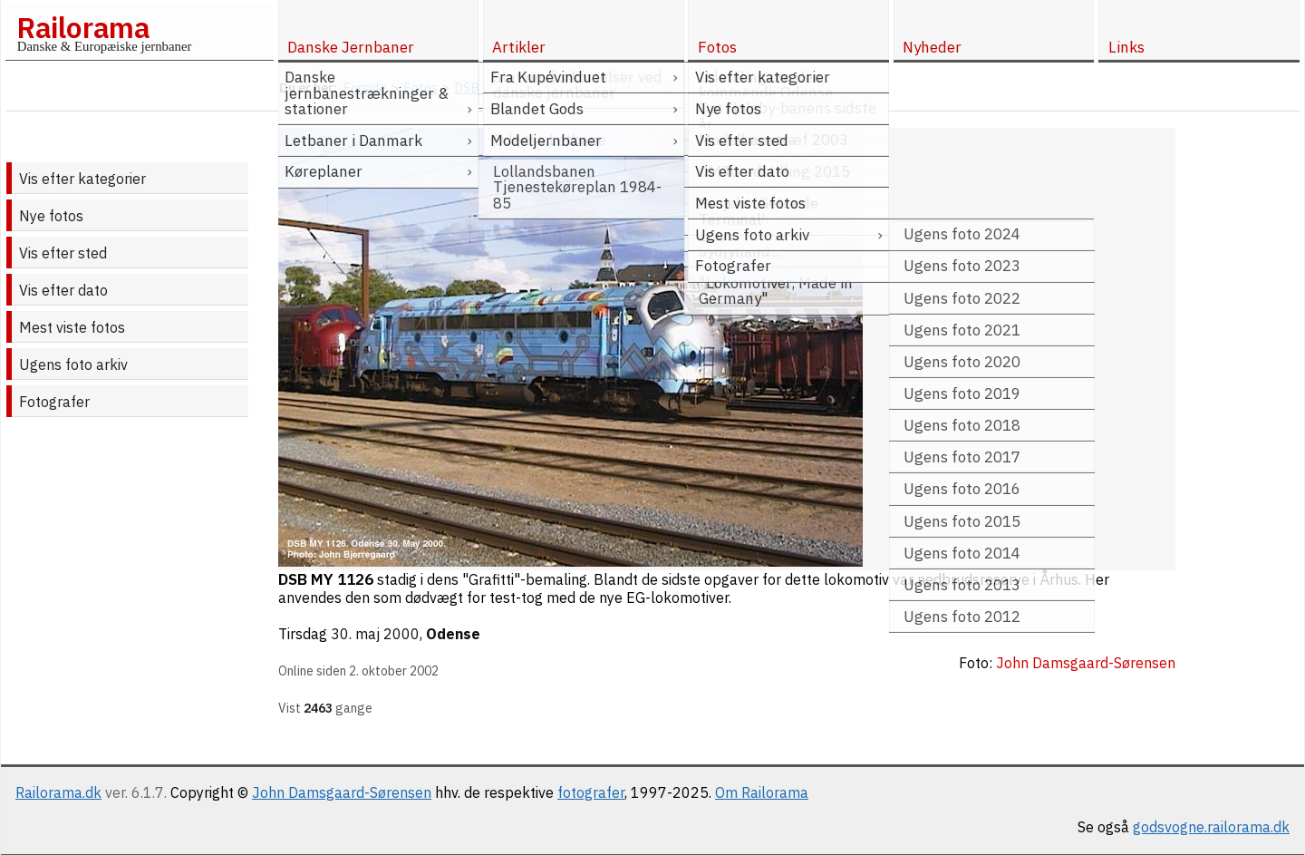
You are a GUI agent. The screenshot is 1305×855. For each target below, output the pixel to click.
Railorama (83, 27)
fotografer (590, 792)
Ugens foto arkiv (73, 364)
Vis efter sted (63, 253)
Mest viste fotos (72, 327)
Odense (453, 634)
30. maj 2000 (375, 634)
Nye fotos (51, 216)
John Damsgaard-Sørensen (341, 792)
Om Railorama (761, 792)
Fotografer (54, 402)
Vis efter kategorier (82, 179)
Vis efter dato (63, 290)
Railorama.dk (58, 792)
